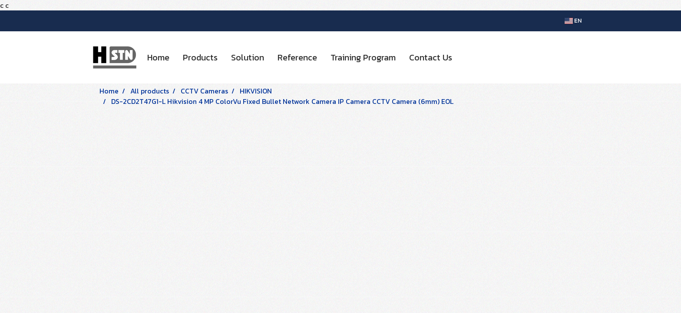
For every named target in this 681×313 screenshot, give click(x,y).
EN (573, 20)
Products (200, 57)
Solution (247, 57)
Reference (297, 57)
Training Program (363, 57)
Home (158, 57)
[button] (466, 57)
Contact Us (430, 57)
